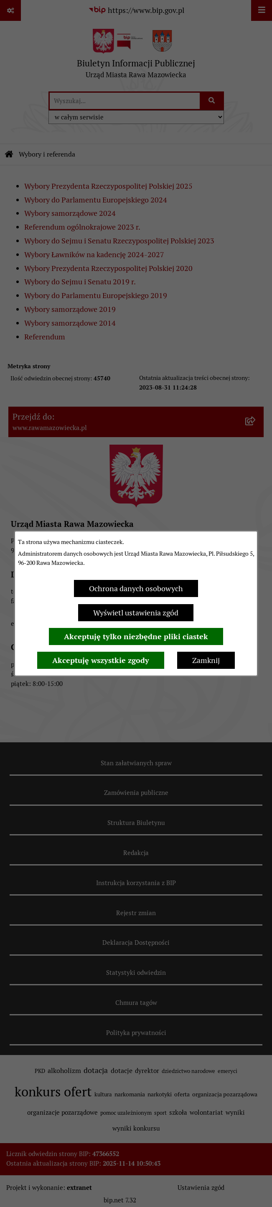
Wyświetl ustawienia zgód (135, 612)
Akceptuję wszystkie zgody (100, 660)
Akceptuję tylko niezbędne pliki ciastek (136, 636)
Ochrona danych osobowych (136, 588)
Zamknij (206, 660)
